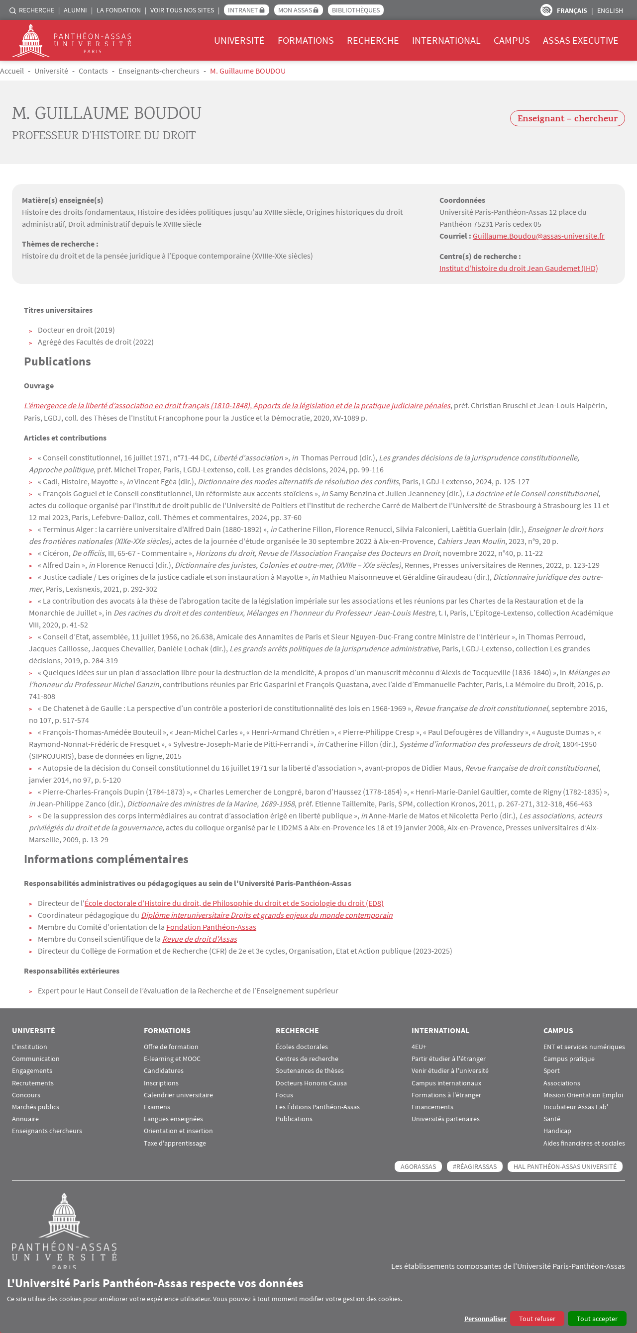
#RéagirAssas (475, 1165)
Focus (284, 1094)
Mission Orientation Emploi (583, 1094)
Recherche (36, 9)
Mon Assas (295, 9)
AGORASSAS (418, 1165)
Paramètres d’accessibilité (546, 10)
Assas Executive (581, 40)
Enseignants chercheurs (47, 1130)
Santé (551, 1118)
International (446, 40)
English (610, 10)
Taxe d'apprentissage (175, 1142)
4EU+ (419, 1046)
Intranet (243, 9)
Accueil (12, 71)
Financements (432, 1106)
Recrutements (33, 1082)
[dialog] (318, 1301)
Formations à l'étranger (446, 1094)
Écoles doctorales (302, 1046)
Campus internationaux (446, 1082)
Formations (306, 40)
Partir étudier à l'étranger (449, 1058)
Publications (294, 1118)
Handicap (557, 1130)
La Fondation (119, 9)
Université (239, 40)
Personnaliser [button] (485, 1318)
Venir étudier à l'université (450, 1070)
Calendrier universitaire (178, 1094)
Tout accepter (597, 1318)
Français (572, 10)
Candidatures (164, 1070)
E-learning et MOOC (172, 1058)
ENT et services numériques (584, 1046)
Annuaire (25, 1118)
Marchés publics (35, 1106)
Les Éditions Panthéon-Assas (318, 1106)
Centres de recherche (307, 1058)
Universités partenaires (446, 1118)
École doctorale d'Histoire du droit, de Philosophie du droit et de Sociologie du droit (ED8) (234, 902)
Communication (36, 1058)
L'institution (29, 1046)
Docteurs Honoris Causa (311, 1082)
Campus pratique (569, 1058)
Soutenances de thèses (310, 1070)
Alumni (75, 9)
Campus (512, 40)
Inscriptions (161, 1082)
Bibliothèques (356, 9)
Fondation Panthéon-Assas (211, 926)
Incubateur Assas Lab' (575, 1106)
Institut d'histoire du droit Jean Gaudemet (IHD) (518, 267)
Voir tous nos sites (182, 9)
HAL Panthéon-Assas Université (565, 1165)
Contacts (93, 71)
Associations (561, 1082)
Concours (26, 1094)
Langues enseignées (173, 1118)
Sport (551, 1070)
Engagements (32, 1070)
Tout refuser (537, 1318)
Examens (157, 1106)
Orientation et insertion (178, 1130)
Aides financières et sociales (584, 1142)
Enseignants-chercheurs (159, 71)
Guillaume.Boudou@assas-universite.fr (539, 236)
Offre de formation (171, 1046)
